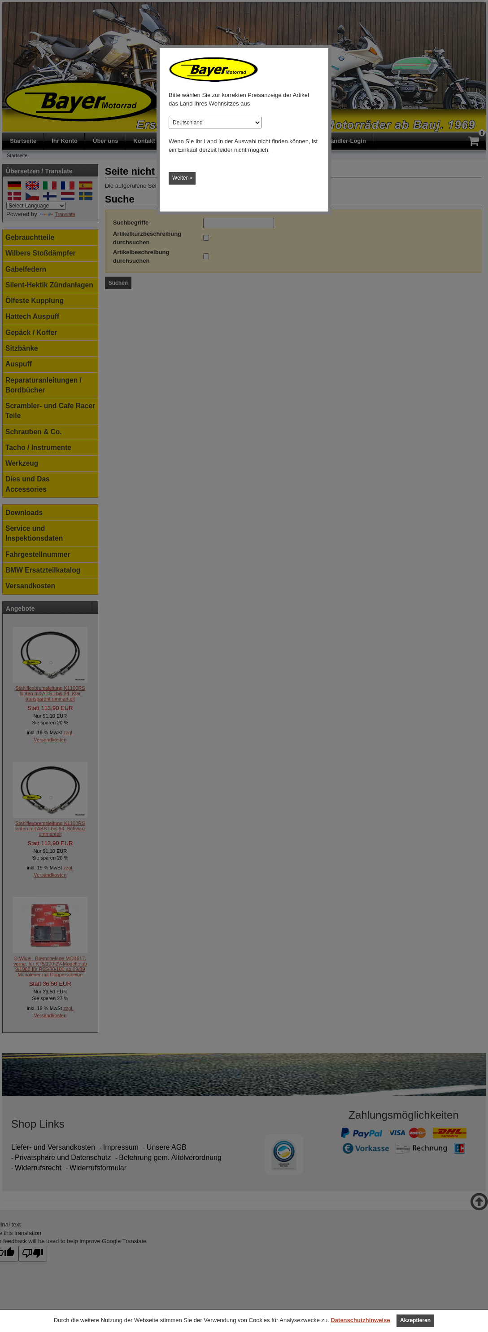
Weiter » (182, 178)
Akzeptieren (415, 1320)
